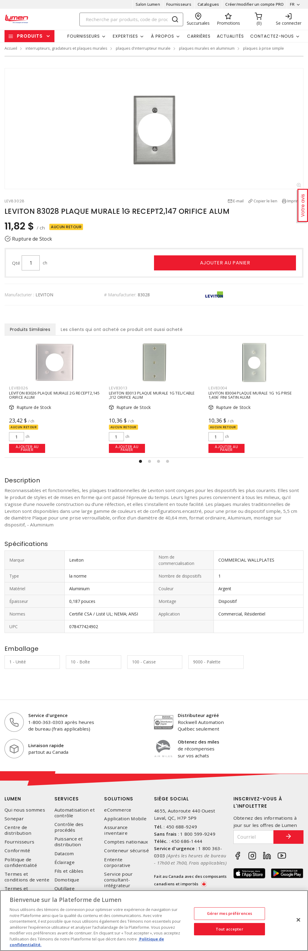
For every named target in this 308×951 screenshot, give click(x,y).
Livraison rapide (46, 745)
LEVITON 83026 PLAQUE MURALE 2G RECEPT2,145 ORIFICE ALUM (54, 395)
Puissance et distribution (68, 841)
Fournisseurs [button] (83, 36)
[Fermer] (298, 920)
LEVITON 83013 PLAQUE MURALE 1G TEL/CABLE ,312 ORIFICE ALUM (152, 395)
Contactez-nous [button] (272, 36)
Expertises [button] (125, 36)
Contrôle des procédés (69, 827)
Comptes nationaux (126, 842)
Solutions (118, 799)
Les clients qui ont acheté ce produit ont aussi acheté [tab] (122, 329)
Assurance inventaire (116, 830)
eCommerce (117, 810)
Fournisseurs (178, 4)
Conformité (17, 850)
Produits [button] (30, 36)
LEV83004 (217, 388)
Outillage (64, 888)
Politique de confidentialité (21, 862)
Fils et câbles (69, 871)
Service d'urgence (48, 715)
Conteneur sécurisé (126, 850)
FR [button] (292, 4)
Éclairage (64, 862)
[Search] (131, 19)
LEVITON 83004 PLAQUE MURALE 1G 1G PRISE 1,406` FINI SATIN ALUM (250, 395)
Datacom (64, 853)
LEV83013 (118, 388)
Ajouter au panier (225, 262)
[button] (140, 461)
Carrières (199, 36)
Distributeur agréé (198, 715)
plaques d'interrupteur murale (143, 48)
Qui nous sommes (25, 810)
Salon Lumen (148, 4)
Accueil (11, 48)
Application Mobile (125, 819)
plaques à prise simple (263, 48)
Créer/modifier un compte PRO (254, 4)
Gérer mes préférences (229, 913)
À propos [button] (162, 36)
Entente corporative (117, 862)
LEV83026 (18, 388)
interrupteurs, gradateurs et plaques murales (66, 48)
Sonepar (14, 819)
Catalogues (208, 4)
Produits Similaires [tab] (30, 329)
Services (66, 799)
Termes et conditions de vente (27, 877)
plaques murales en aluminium (207, 48)
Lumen (13, 799)
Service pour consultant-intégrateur (118, 879)
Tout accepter (229, 929)
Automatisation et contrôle (74, 812)
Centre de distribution (18, 830)
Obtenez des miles (198, 742)
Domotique (66, 880)
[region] (154, 920)
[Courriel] (253, 837)
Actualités (230, 36)
